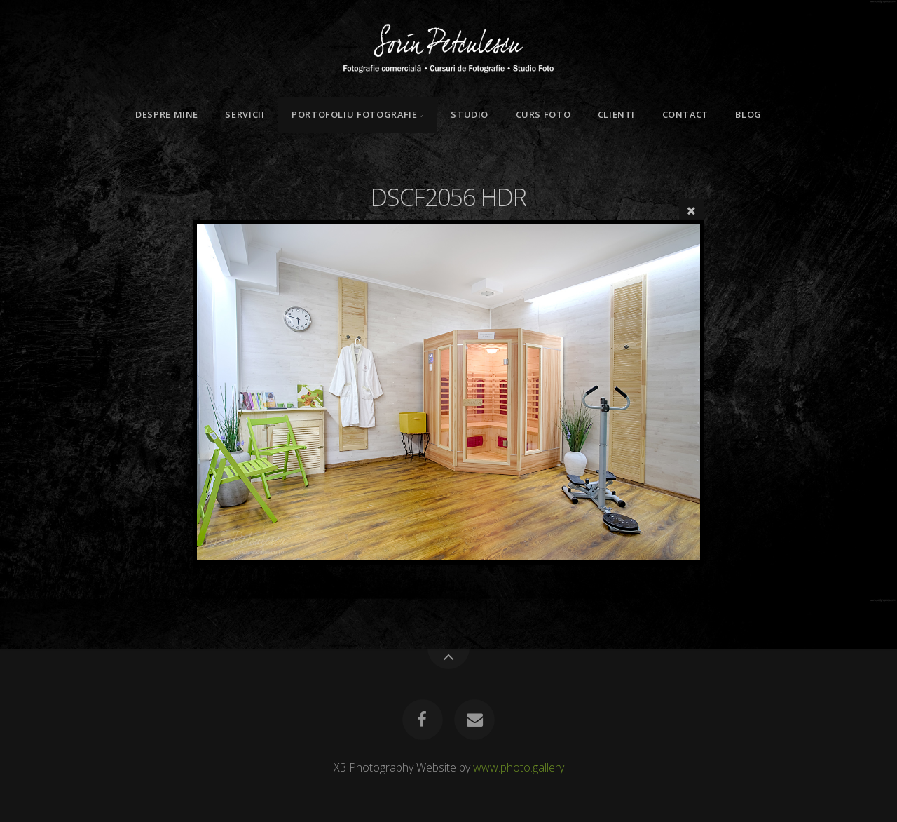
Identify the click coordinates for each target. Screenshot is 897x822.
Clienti (616, 114)
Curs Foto (543, 114)
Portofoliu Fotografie (354, 114)
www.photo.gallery (518, 767)
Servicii (244, 114)
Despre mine (166, 114)
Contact (685, 114)
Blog (748, 114)
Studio (469, 114)
